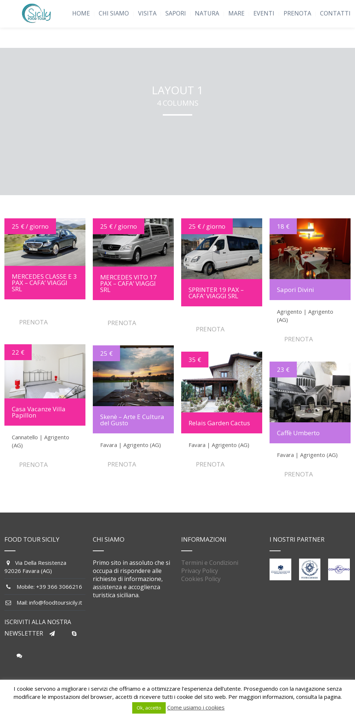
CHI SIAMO (114, 13)
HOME (81, 13)
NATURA (207, 13)
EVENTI (263, 13)
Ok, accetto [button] (149, 707)
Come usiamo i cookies (196, 707)
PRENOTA (297, 13)
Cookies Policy (201, 579)
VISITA (147, 13)
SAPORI (175, 13)
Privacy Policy (199, 571)
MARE (236, 13)
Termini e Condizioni (209, 563)
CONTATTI (335, 13)
